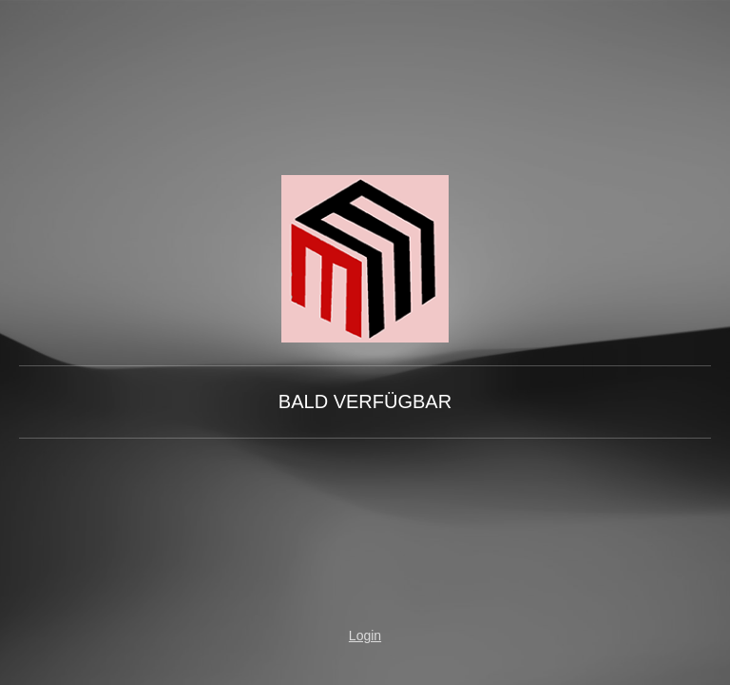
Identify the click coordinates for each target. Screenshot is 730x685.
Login (365, 635)
